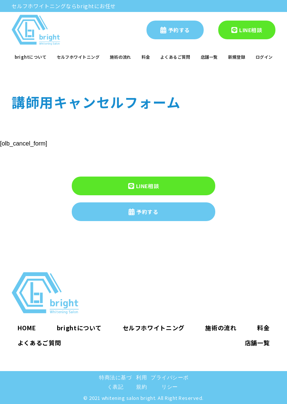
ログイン (264, 57)
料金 (146, 57)
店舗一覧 (209, 57)
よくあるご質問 (175, 57)
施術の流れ (120, 57)
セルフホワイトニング (78, 57)
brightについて (30, 57)
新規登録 (236, 57)
